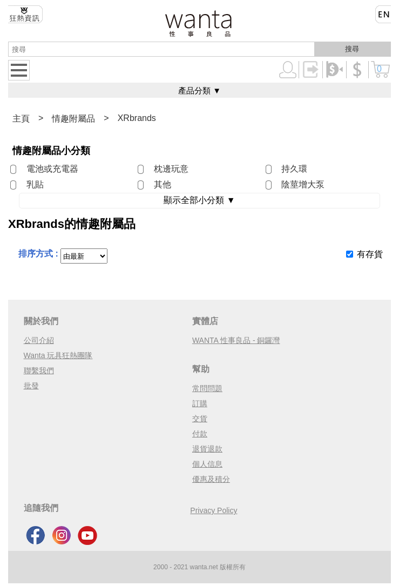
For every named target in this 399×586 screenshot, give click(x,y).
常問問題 (207, 388)
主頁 (21, 118)
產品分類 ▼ (199, 90)
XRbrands (137, 118)
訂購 (199, 403)
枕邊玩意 (171, 168)
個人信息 (207, 464)
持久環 (294, 168)
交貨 (199, 418)
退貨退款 (207, 448)
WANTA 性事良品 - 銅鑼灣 (236, 340)
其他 (162, 184)
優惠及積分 (211, 479)
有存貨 (370, 254)
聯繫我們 (39, 370)
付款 (199, 433)
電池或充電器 (52, 168)
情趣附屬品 (73, 118)
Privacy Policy (213, 510)
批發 (31, 385)
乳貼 (35, 184)
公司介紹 (39, 340)
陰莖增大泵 (302, 184)
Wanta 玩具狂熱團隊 (58, 355)
